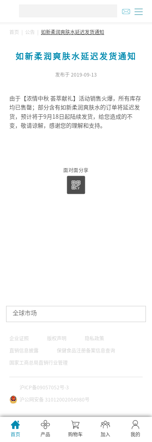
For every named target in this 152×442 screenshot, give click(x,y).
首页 (14, 32)
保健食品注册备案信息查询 (86, 350)
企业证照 (19, 338)
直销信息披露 (24, 350)
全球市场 (25, 313)
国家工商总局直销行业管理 (38, 362)
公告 (30, 32)
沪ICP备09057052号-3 (44, 387)
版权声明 (56, 338)
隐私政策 (94, 338)
